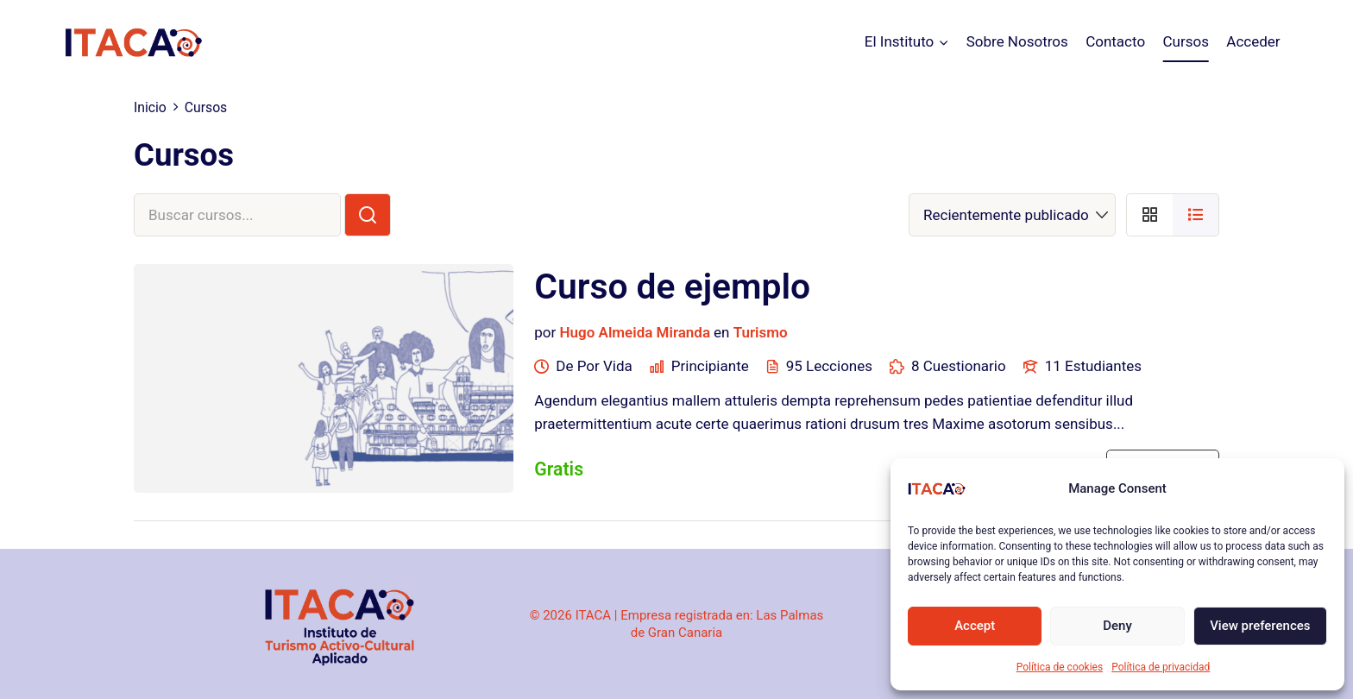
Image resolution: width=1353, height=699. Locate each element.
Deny (1117, 625)
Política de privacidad (1160, 667)
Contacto (1115, 41)
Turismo (760, 332)
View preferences (1260, 625)
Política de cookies (1060, 667)
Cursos (1185, 41)
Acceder (1253, 41)
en (721, 332)
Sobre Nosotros (1017, 41)
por (545, 332)
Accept (974, 625)
